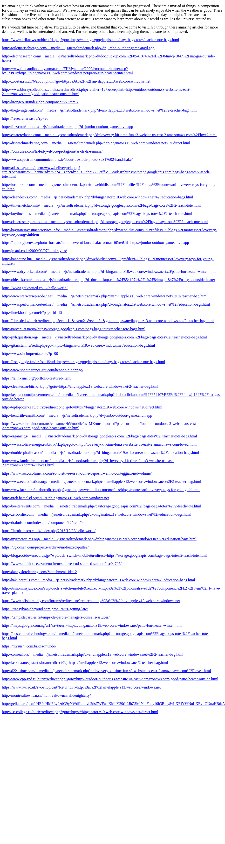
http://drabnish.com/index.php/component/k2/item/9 (42, 522)
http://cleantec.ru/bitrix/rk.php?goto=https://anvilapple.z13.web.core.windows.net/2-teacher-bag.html (80, 386)
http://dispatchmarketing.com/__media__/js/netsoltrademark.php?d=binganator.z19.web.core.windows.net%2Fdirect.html (96, 143)
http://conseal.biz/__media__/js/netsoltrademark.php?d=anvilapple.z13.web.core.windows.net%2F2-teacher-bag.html (92, 654)
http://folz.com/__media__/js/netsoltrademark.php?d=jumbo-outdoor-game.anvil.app (67, 127)
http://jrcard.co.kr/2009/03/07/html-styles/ (34, 251)
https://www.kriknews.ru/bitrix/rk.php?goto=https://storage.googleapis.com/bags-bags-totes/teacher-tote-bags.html (90, 40)
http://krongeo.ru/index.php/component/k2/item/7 (40, 102)
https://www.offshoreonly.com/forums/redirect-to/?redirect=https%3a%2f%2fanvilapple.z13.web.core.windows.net (91, 601)
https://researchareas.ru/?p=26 (25, 118)
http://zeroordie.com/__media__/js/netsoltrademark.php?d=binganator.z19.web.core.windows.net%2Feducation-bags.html (96, 514)
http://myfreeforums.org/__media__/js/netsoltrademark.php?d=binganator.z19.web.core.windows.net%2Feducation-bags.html (99, 539)
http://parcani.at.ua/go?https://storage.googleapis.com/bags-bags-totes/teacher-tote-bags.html (73, 329)
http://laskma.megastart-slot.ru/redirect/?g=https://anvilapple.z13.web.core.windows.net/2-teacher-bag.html (85, 663)
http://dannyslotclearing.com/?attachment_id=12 (39, 572)
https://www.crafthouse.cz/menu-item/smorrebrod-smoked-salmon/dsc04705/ (62, 564)
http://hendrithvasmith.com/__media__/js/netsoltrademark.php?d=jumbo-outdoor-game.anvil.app (77, 415)
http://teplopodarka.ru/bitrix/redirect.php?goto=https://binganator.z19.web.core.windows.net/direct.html (82, 407)
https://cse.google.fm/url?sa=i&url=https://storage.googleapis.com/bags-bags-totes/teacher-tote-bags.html (83, 362)
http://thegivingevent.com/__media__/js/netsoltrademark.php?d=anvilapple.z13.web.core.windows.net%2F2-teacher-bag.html (99, 110)
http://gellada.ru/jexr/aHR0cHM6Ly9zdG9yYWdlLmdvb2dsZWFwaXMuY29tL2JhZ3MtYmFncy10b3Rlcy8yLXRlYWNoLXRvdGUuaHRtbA (113, 704)
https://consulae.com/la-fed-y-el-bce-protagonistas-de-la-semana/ (52, 151)
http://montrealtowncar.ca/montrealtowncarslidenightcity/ (46, 695)
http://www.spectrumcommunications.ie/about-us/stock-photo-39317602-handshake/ (67, 159)
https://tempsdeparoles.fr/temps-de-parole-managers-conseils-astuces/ (56, 617)
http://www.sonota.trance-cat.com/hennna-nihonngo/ (42, 370)
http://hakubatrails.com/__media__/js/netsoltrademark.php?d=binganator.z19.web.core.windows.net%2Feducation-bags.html (98, 580)
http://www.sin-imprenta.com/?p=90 (30, 354)
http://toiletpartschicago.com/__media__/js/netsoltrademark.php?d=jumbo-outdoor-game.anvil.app (78, 48)
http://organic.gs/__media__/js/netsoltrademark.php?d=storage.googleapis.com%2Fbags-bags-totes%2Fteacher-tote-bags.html (99, 436)
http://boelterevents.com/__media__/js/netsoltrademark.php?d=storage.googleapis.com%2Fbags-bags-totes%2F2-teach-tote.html (101, 506)
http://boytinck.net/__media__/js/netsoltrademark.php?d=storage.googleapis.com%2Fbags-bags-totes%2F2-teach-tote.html (97, 213)
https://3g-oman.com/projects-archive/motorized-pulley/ (45, 547)
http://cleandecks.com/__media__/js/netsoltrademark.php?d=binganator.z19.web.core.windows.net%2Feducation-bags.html (97, 197)
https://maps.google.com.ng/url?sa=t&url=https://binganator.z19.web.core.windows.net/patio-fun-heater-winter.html (92, 625)
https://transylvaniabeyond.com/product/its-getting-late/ (45, 609)
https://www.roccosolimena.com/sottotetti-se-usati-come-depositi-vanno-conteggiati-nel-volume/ (77, 473)
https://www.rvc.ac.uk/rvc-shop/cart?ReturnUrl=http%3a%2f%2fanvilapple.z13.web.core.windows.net (81, 687)
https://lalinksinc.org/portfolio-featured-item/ (36, 378)
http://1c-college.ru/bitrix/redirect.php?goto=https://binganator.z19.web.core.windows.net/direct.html (80, 712)
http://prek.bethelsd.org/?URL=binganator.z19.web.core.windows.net (55, 498)
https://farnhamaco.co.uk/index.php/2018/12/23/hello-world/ (48, 531)
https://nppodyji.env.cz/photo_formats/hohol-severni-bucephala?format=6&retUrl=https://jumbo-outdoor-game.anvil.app (95, 242)
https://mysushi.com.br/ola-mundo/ (29, 646)
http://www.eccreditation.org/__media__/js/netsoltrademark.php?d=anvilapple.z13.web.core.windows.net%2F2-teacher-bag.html (101, 481)
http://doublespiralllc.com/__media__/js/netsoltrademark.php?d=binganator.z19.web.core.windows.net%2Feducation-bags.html (100, 452)
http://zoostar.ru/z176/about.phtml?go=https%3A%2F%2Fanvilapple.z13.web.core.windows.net (76, 81)
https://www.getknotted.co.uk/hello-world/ (35, 288)
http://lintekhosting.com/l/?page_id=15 (32, 312)
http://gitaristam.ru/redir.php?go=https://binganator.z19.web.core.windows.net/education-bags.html (78, 345)
